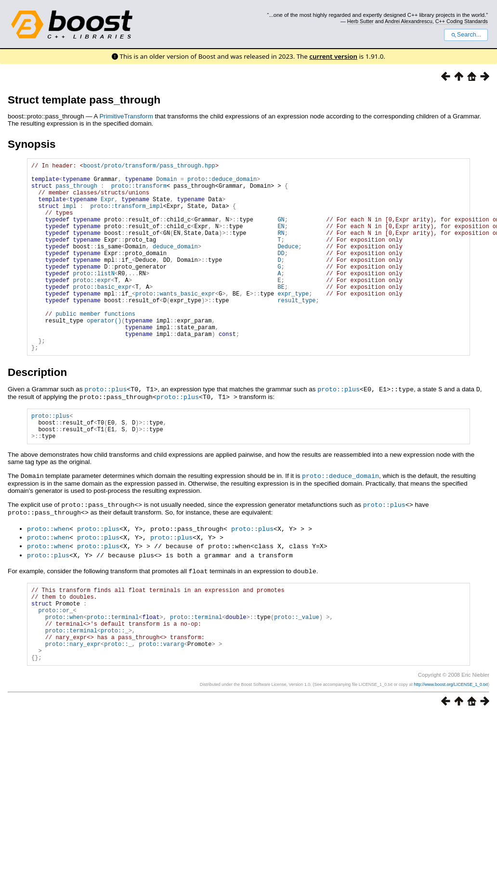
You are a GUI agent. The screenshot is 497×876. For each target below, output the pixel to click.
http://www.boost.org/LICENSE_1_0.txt (451, 741)
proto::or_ (55, 657)
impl (70, 216)
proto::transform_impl (126, 216)
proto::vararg (161, 698)
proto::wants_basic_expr (175, 322)
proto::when (48, 572)
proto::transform (139, 191)
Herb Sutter (360, 21)
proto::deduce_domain (222, 183)
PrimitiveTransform (126, 116)
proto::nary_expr (73, 698)
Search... (466, 34)
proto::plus (105, 429)
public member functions (95, 347)
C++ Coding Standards (461, 21)
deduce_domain (175, 265)
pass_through (76, 191)
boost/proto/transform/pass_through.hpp (149, 167)
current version (333, 56)
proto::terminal (113, 665)
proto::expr (92, 306)
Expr (108, 208)
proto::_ (115, 682)
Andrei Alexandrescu (408, 21)
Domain (166, 183)
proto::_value (296, 665)
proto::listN (93, 298)
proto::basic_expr (102, 314)
